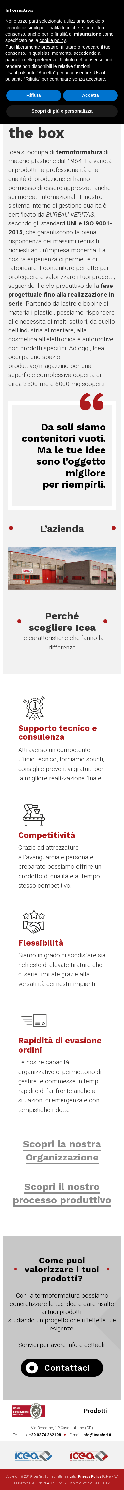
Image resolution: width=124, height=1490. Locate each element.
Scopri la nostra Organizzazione (62, 1150)
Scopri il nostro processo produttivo (62, 1193)
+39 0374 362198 (45, 1435)
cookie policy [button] (53, 40)
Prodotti (95, 1410)
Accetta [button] (90, 95)
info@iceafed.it (96, 1435)
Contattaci (58, 1368)
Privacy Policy (89, 1476)
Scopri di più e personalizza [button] (61, 111)
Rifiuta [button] (33, 95)
